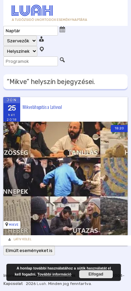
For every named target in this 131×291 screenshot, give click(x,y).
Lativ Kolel (22, 239)
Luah (41, 283)
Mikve (14, 224)
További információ (54, 274)
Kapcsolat (13, 283)
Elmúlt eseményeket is (29, 250)
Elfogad (96, 274)
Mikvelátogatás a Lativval (42, 106)
